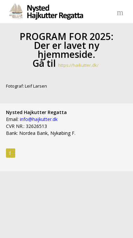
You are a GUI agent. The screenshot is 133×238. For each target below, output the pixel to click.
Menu (121, 11)
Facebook (10, 153)
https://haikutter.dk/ (78, 65)
